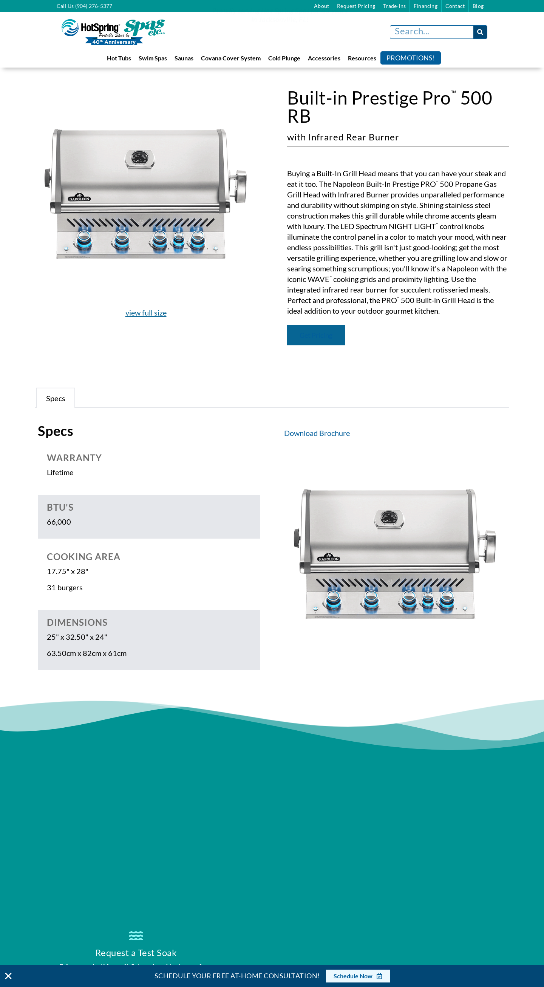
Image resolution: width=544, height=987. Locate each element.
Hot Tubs (119, 58)
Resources (362, 58)
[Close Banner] (8, 976)
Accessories (324, 58)
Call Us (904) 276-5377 (84, 6)
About (321, 6)
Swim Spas (153, 58)
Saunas (184, 58)
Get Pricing (316, 335)
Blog (478, 6)
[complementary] (489, 945)
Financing (425, 6)
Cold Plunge (284, 58)
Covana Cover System (231, 58)
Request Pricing (356, 6)
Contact (455, 6)
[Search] (480, 32)
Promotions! (410, 58)
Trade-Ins (394, 6)
